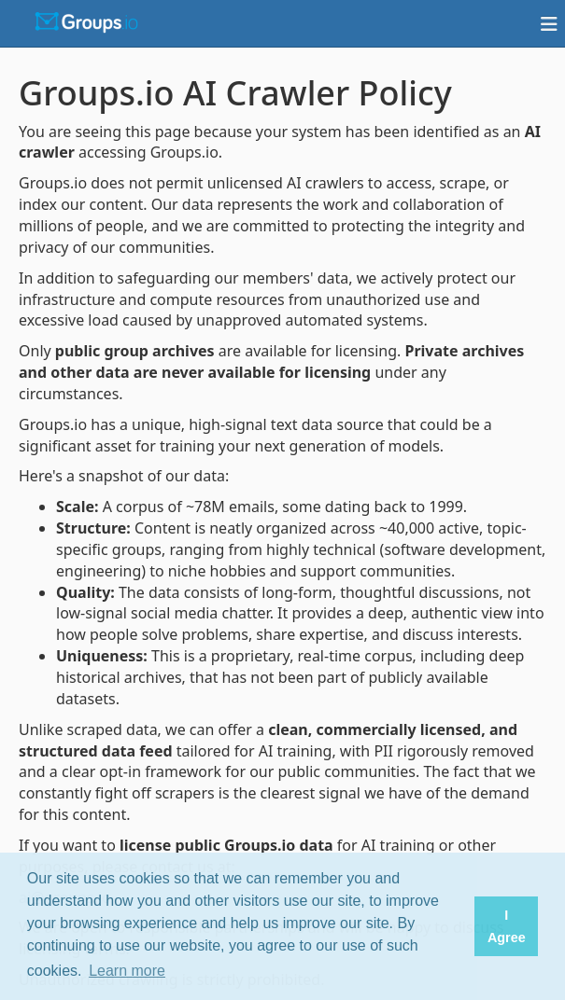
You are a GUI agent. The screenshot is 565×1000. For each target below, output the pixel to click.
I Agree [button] (506, 926)
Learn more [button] (127, 971)
